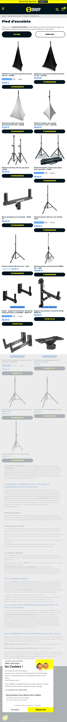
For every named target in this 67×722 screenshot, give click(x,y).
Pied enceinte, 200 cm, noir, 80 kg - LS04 (48, 218)
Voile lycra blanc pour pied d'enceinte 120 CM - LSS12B (13, 124)
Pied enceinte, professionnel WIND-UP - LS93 (49, 267)
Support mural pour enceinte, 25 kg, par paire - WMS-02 (16, 361)
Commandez (17, 87)
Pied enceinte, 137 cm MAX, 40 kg (15, 454)
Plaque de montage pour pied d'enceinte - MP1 (46, 361)
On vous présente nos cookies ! (17, 700)
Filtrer (16, 34)
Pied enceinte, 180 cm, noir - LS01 (15, 266)
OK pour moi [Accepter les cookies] (41, 710)
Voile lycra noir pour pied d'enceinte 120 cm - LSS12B (17, 74)
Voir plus (17, 324)
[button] (5, 718)
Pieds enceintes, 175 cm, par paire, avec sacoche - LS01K (48, 168)
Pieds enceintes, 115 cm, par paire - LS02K (16, 168)
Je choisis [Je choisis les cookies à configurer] (15, 710)
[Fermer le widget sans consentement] (14, 661)
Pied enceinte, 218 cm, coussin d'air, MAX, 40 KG (16, 410)
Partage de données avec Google (18, 698)
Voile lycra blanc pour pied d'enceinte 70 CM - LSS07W (45, 124)
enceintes (10, 468)
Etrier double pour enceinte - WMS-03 (16, 218)
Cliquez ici (43, 1)
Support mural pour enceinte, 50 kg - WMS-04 (49, 311)
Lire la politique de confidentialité (16, 690)
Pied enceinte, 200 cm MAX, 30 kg (48, 409)
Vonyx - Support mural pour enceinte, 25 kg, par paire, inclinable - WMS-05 (17, 311)
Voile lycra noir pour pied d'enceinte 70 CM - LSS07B (49, 74)
